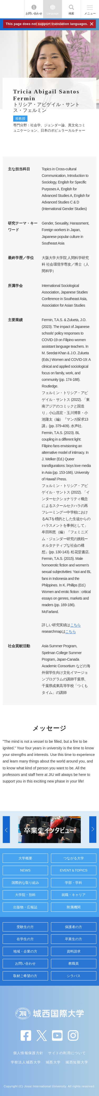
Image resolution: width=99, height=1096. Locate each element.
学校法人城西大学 (26, 1062)
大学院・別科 (25, 895)
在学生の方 (25, 939)
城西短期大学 (76, 1062)
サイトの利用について (67, 1053)
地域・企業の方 (25, 951)
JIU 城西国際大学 (12, 9)
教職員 (73, 963)
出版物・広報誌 (25, 907)
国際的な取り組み (25, 883)
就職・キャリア (74, 895)
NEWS (25, 870)
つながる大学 (73, 858)
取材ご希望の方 (25, 976)
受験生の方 (25, 927)
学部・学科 (73, 883)
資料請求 (74, 951)
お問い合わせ (34, 13)
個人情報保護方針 (28, 1053)
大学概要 (25, 858)
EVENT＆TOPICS (74, 870)
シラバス (74, 976)
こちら (75, 625)
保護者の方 (73, 927)
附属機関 (74, 907)
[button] (6, 829)
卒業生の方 (73, 939)
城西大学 (53, 1062)
